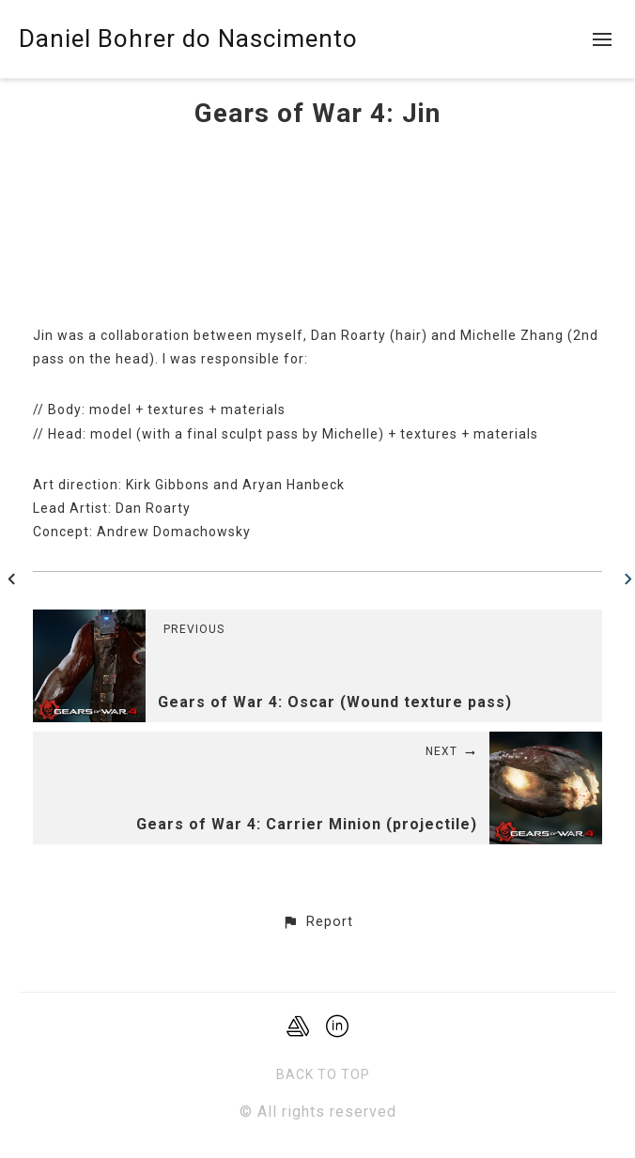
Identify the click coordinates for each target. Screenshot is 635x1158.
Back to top (323, 1074)
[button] (317, 922)
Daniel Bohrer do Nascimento (188, 38)
